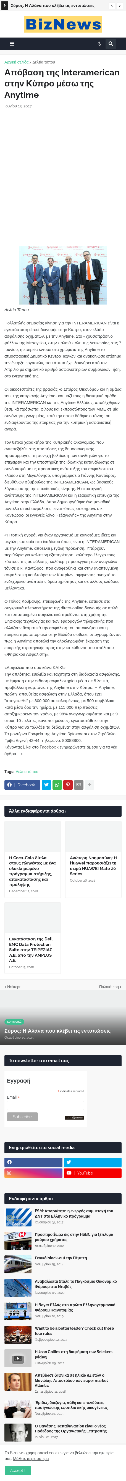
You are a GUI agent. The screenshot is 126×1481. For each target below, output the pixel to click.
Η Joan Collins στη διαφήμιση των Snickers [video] (73, 1354)
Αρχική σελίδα (16, 62)
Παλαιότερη (109, 987)
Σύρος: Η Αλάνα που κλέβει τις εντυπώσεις (53, 5)
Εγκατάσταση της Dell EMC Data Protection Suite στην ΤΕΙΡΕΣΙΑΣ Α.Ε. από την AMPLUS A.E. (31, 950)
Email (13, 1097)
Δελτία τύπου (43, 62)
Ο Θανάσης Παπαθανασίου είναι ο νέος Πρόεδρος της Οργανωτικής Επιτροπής (71, 1428)
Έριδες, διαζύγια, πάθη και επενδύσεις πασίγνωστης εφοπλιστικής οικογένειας (71, 1405)
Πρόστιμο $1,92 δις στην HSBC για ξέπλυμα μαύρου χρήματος (74, 1237)
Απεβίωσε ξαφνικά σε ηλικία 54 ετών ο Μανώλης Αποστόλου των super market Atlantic (71, 1380)
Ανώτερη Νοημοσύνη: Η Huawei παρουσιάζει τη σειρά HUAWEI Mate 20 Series (93, 866)
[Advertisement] (63, 177)
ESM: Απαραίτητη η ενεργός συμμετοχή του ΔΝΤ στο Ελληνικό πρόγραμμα (74, 1213)
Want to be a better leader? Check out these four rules (74, 1330)
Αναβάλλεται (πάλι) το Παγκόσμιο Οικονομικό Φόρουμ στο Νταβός (76, 1284)
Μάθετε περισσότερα (31, 1458)
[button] (112, 5)
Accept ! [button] (17, 1470)
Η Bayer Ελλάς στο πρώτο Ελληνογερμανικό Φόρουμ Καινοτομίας (75, 1307)
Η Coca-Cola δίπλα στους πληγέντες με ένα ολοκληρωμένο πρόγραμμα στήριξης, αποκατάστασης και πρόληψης (32, 871)
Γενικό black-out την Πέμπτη (61, 1258)
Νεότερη (14, 987)
